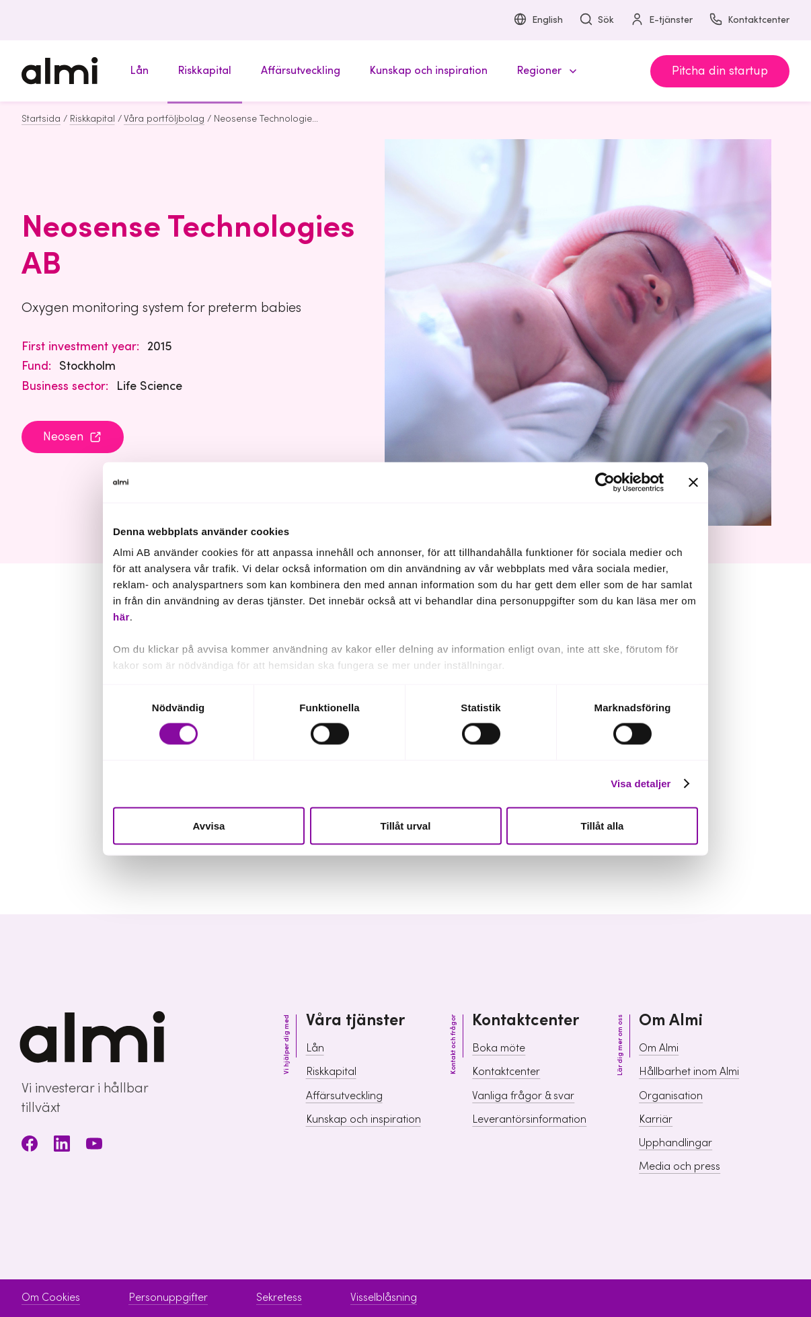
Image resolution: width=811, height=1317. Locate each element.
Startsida (41, 119)
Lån (315, 1048)
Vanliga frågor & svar (523, 1096)
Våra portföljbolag (164, 119)
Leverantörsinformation (529, 1119)
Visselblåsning (383, 1297)
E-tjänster (661, 20)
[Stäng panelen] (693, 482)
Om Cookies (51, 1297)
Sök (596, 20)
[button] (544, 71)
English (538, 20)
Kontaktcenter (749, 20)
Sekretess (279, 1297)
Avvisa (209, 825)
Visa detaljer (640, 783)
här (121, 617)
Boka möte (498, 1048)
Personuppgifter (168, 1297)
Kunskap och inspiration (363, 1119)
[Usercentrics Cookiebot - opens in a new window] (605, 482)
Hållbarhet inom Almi (689, 1072)
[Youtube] (94, 1146)
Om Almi (659, 1048)
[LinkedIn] (62, 1146)
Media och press (679, 1166)
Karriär (655, 1119)
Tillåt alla (602, 825)
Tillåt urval (406, 825)
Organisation (671, 1096)
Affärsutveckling (344, 1096)
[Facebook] (30, 1146)
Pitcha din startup (720, 71)
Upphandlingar (675, 1143)
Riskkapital (92, 119)
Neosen (72, 437)
